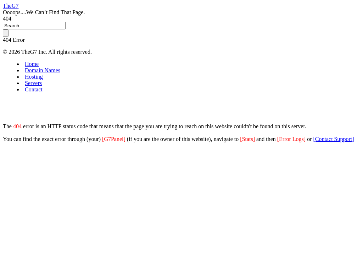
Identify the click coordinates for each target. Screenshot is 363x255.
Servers (33, 83)
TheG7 (10, 6)
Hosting (34, 77)
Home (32, 64)
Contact (34, 89)
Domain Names (42, 70)
